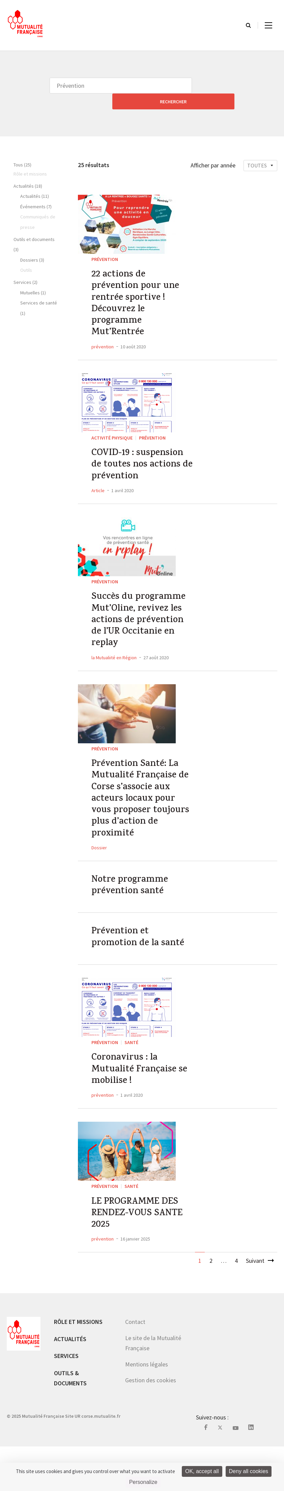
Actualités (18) (27, 170)
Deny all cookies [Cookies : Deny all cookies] (248, 1471)
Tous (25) (22, 149)
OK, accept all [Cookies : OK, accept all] (202, 1471)
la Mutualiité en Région (114, 669)
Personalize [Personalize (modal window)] (143, 1482)
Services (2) (25, 266)
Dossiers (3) (32, 244)
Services (66, 1400)
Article (98, 492)
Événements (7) (36, 191)
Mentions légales (146, 1409)
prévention (102, 342)
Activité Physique (112, 433)
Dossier (99, 873)
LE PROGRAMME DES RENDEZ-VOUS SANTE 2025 (141, 1255)
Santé (131, 1075)
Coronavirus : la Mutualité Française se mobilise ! (137, 1105)
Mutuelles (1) (33, 277)
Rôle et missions (78, 1366)
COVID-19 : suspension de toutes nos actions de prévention (141, 464)
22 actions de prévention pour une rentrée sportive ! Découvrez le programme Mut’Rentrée (139, 293)
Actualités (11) (34, 180)
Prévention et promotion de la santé (142, 968)
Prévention (104, 243)
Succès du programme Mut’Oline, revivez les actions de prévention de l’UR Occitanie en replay (142, 627)
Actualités (70, 1383)
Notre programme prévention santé (132, 912)
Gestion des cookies (150, 1425)
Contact (135, 1366)
